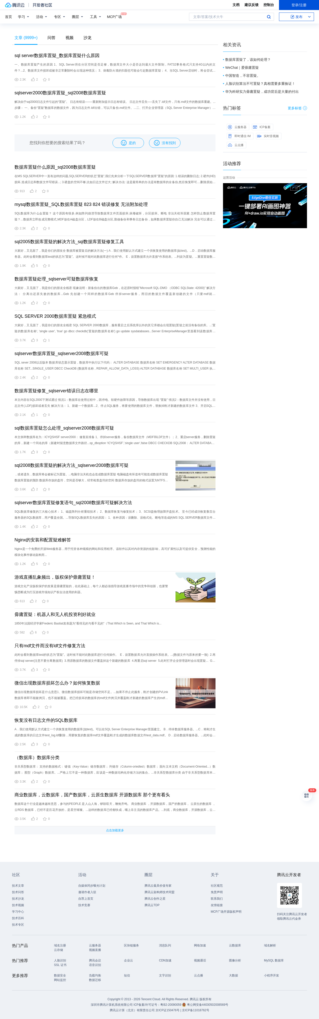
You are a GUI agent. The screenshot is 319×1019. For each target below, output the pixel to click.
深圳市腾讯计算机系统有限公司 (112, 1004)
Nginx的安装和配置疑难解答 (42, 539)
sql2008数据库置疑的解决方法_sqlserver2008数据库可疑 (71, 465)
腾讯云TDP (152, 905)
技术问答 (18, 892)
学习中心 (18, 911)
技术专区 (18, 924)
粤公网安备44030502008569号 (207, 1004)
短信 (127, 975)
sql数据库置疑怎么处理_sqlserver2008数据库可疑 (64, 428)
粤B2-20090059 (171, 1004)
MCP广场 (114, 16)
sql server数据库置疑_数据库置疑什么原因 (57, 55)
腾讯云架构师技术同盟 (159, 892)
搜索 (269, 17)
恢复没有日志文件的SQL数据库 (46, 720)
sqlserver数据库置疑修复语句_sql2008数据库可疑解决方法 (73, 502)
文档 (236, 5)
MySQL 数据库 (274, 960)
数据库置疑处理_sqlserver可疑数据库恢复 (56, 278)
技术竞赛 (84, 905)
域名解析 (270, 945)
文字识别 (165, 975)
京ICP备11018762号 (195, 1010)
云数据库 (235, 945)
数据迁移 (95, 980)
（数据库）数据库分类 (37, 757)
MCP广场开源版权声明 (226, 911)
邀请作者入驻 (87, 892)
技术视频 (18, 905)
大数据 (233, 975)
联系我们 (217, 898)
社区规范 (217, 885)
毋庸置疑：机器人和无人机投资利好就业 (55, 614)
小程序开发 (271, 975)
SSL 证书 (60, 965)
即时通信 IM (239, 136)
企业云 (128, 960)
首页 (8, 17)
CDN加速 (165, 960)
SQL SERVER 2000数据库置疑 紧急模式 (55, 316)
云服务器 (237, 127)
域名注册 (60, 945)
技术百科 (18, 918)
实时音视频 (268, 136)
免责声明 (217, 892)
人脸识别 (60, 960)
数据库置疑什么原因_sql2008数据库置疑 (55, 167)
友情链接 (217, 905)
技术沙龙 (18, 898)
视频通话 (200, 960)
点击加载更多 (115, 830)
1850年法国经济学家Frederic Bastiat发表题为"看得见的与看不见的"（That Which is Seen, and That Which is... (88, 623)
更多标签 (297, 108)
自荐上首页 (85, 898)
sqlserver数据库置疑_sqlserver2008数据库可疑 (61, 353)
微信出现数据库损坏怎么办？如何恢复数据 (57, 683)
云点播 (236, 145)
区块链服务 (131, 945)
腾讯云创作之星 (155, 898)
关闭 (303, 188)
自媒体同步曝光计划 (91, 885)
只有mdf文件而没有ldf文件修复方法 (49, 645)
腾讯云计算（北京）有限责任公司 (132, 1010)
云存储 (58, 950)
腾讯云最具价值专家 (158, 885)
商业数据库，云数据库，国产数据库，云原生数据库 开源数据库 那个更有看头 (92, 794)
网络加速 (200, 945)
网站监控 (60, 980)
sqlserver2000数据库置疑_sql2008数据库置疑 (60, 92)
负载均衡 (95, 975)
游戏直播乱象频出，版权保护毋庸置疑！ (55, 577)
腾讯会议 (95, 960)
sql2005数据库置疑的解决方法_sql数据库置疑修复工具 (69, 241)
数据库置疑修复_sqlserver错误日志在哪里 (56, 390)
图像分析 (235, 960)
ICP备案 (261, 127)
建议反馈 (251, 5)
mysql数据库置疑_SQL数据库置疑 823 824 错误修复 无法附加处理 (81, 204)
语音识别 (95, 965)
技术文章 (18, 885)
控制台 (269, 5)
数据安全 (60, 975)
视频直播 (95, 950)
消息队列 (165, 945)
